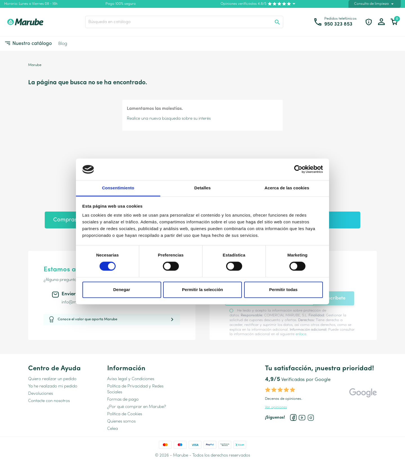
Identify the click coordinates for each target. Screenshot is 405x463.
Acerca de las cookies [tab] (287, 187)
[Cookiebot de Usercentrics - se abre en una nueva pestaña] (298, 169)
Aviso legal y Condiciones (130, 379)
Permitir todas (283, 289)
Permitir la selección (202, 289)
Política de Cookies (124, 414)
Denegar (121, 289)
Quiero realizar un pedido (52, 379)
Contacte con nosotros (49, 401)
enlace (301, 334)
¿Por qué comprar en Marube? (136, 407)
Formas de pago (123, 400)
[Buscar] (184, 22)
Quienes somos (121, 421)
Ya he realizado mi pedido (52, 386)
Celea (112, 429)
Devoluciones (40, 394)
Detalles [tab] (202, 187)
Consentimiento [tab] (118, 187)
